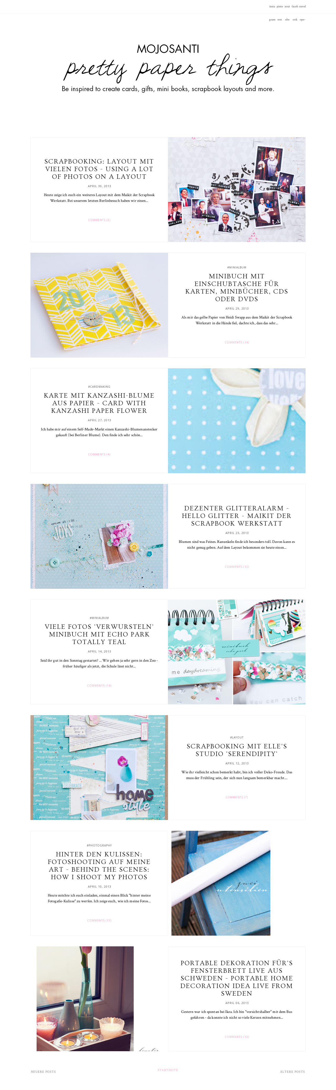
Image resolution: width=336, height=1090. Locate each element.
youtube (287, 8)
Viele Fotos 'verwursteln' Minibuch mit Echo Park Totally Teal (99, 634)
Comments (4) (99, 454)
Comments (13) (99, 920)
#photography (99, 845)
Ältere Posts (292, 1072)
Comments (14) (237, 342)
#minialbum (236, 267)
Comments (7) (236, 797)
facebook (295, 8)
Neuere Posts (43, 1072)
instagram (272, 8)
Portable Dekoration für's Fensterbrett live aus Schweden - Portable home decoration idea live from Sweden (236, 978)
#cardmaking (99, 386)
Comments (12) (237, 567)
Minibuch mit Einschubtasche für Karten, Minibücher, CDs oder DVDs (236, 288)
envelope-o (302, 8)
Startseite (168, 1070)
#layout (237, 737)
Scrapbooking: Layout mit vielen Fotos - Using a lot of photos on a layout (99, 169)
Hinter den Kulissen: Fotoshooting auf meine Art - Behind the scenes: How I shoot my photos (99, 866)
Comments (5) (99, 220)
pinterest (280, 8)
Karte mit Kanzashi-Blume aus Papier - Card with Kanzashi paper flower (99, 403)
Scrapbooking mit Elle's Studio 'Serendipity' (237, 750)
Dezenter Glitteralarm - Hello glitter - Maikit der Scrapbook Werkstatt (237, 516)
